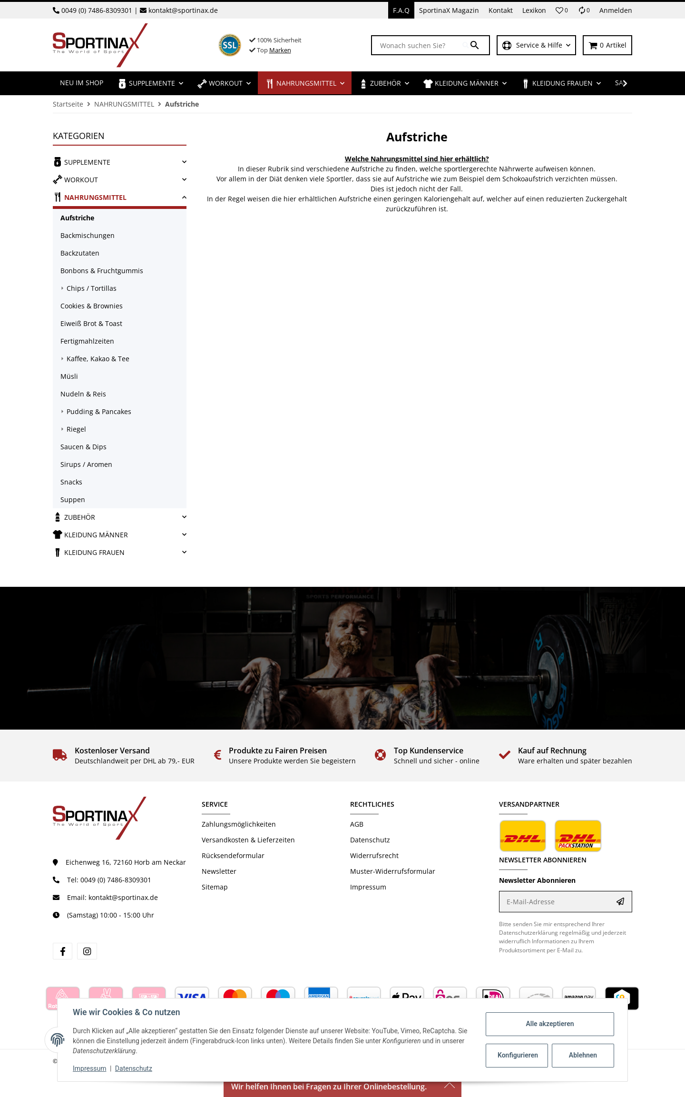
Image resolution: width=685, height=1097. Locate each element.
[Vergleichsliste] (584, 10)
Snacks (71, 481)
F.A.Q (401, 10)
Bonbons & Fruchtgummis (101, 270)
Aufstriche (77, 217)
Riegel (76, 429)
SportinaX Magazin (449, 10)
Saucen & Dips (83, 446)
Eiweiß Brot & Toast (91, 323)
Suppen (72, 499)
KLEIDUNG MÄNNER (90, 534)
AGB (356, 824)
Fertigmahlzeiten (87, 341)
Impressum (89, 1068)
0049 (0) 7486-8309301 (96, 10)
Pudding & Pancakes (99, 411)
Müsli (69, 376)
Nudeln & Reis (83, 393)
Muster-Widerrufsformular (392, 871)
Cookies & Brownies (91, 305)
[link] (119, 162)
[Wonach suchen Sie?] (417, 45)
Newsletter (219, 871)
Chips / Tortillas (92, 288)
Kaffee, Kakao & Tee (98, 358)
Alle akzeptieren (550, 1024)
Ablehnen (583, 1055)
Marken (280, 50)
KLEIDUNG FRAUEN (89, 552)
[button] (562, 10)
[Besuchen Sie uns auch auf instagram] (87, 951)
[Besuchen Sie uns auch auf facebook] (62, 951)
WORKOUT (75, 179)
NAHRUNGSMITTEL (90, 197)
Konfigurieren (518, 1055)
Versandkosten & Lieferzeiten (248, 839)
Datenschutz (133, 1068)
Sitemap (215, 886)
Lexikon (534, 10)
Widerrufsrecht (374, 855)
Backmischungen (87, 235)
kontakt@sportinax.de (183, 10)
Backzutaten (79, 252)
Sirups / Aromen (86, 464)
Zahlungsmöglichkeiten (239, 824)
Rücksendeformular (233, 855)
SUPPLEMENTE (81, 162)
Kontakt (501, 10)
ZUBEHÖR (74, 517)
